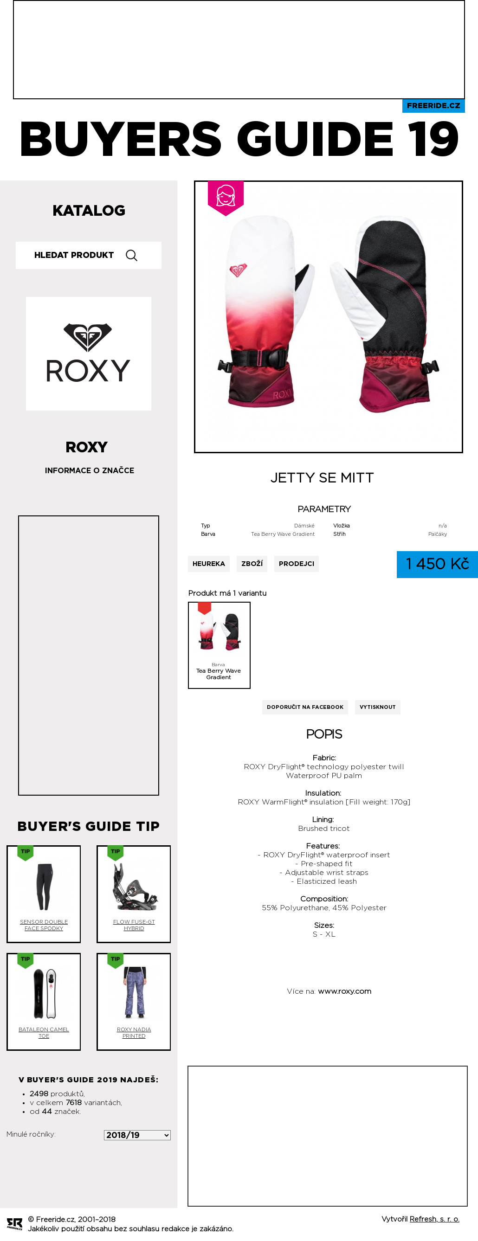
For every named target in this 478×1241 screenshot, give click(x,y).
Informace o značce (89, 471)
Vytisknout (378, 707)
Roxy (86, 444)
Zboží (252, 563)
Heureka (209, 563)
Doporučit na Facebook (305, 707)
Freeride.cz (433, 105)
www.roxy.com (344, 991)
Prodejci (296, 563)
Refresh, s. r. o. (434, 1219)
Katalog (88, 211)
